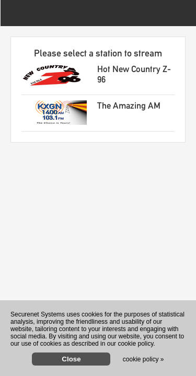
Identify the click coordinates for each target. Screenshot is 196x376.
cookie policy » (143, 359)
